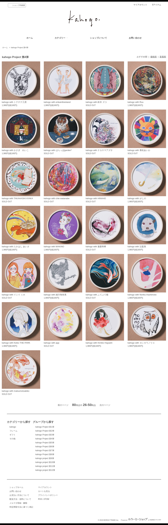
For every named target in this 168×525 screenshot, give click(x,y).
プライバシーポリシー (48, 495)
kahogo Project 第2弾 (44, 431)
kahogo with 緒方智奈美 (55, 294)
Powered (141, 520)
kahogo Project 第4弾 (19, 47)
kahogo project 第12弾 (45, 470)
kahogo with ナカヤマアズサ (99, 150)
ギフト (12, 435)
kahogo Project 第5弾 (44, 442)
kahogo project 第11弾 (45, 466)
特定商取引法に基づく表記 (21, 507)
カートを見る (44, 491)
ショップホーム (16, 487)
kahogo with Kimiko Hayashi (99, 343)
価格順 (153, 57)
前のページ (63, 405)
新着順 (163, 57)
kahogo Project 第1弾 (44, 427)
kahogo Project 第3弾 (44, 435)
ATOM (46, 499)
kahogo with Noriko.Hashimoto (142, 294)
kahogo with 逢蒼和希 (96, 246)
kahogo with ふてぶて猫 (97, 294)
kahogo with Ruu (136, 102)
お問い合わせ (135, 38)
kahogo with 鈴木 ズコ (96, 102)
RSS (40, 499)
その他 (12, 439)
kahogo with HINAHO (96, 198)
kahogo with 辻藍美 (137, 246)
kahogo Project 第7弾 (44, 450)
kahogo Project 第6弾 (44, 446)
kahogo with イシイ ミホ (13, 294)
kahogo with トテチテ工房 (14, 102)
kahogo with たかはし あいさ (15, 246)
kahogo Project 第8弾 (44, 454)
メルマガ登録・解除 (18, 503)
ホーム (29, 38)
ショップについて (98, 38)
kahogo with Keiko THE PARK (16, 343)
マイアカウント (140, 5)
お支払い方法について (19, 495)
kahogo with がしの (137, 198)
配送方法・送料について (20, 499)
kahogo (13, 427)
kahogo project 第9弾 (44, 458)
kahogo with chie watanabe (57, 198)
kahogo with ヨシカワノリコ (141, 343)
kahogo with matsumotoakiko (15, 391)
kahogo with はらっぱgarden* (58, 150)
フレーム (13, 431)
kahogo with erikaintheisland (57, 102)
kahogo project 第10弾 (45, 462)
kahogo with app (51, 343)
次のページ (105, 405)
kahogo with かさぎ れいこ (15, 150)
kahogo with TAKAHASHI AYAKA (17, 198)
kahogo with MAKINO (54, 246)
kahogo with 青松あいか (139, 150)
